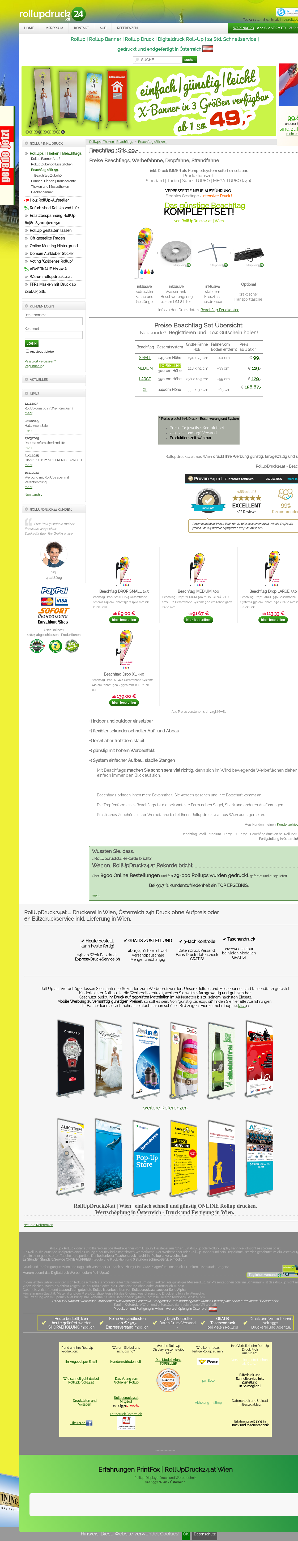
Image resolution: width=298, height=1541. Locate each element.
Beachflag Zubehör (48, 175)
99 (256, 357)
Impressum (54, 28)
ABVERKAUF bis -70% (48, 269)
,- (253, 387)
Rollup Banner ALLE (45, 159)
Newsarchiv (33, 495)
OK (186, 1534)
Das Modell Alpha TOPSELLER (168, 1361)
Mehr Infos (278, 1511)
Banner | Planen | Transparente (53, 181)
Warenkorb (243, 28)
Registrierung (34, 366)
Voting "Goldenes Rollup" (51, 261)
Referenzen (127, 28)
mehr (28, 413)
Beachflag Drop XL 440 (124, 674)
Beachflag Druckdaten (220, 310)
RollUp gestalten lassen (50, 230)
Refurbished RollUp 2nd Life (54, 208)
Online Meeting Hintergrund (54, 246)
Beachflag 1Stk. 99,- (45, 170)
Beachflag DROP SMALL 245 (124, 591)
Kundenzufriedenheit (125, 1362)
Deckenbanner (42, 192)
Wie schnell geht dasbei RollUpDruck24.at (81, 1380)
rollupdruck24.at (207, 1524)
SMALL (145, 358)
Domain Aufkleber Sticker (52, 253)
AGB (103, 28)
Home (29, 28)
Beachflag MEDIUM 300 (198, 591)
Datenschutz (205, 1534)
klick (242, 1006)
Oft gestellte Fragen (47, 238)
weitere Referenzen (165, 1108)
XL (145, 389)
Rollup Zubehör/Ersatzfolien (52, 164)
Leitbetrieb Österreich (126, 1414)
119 (255, 368)
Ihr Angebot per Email (81, 1362)
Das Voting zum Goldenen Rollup (126, 1380)
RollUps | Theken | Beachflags (56, 153)
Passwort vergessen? (40, 361)
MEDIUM (145, 368)
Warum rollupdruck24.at (51, 277)
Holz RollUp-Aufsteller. (49, 200)
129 (255, 378)
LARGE (145, 379)
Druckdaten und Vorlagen (84, 1402)
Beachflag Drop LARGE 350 (273, 591)
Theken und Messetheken (50, 187)
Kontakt (81, 28)
